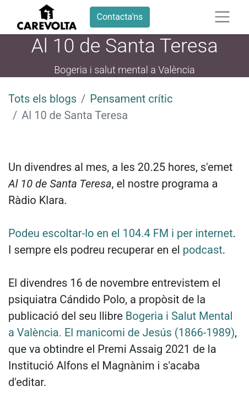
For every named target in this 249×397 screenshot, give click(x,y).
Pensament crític (131, 98)
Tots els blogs (42, 98)
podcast (203, 249)
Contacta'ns (120, 17)
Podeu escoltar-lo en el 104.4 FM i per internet (120, 233)
